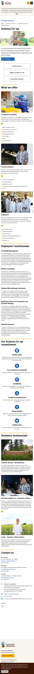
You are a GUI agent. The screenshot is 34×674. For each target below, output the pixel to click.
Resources (5, 240)
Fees (3, 138)
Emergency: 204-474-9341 (7, 661)
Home (2, 23)
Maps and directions (8, 655)
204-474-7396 (5, 562)
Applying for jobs (6, 184)
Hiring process (5, 233)
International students (7, 131)
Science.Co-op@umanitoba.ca (11, 594)
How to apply (5, 136)
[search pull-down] (28, 3)
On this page (6, 59)
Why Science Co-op (7, 229)
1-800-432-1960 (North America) (9, 660)
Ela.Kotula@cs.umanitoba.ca (8, 569)
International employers (8, 238)
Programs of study (22, 23)
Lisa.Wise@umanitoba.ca (7, 577)
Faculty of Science (7, 21)
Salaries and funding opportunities (10, 236)
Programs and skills (7, 231)
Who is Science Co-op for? (9, 129)
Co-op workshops (6, 182)
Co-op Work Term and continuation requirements (14, 186)
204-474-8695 (5, 579)
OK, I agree (4, 671)
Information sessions (7, 134)
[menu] (31, 3)
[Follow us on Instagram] (2, 606)
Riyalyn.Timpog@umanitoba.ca (9, 561)
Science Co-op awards (8, 179)
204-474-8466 (5, 571)
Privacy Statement (7, 668)
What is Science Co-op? (8, 127)
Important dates (6, 140)
